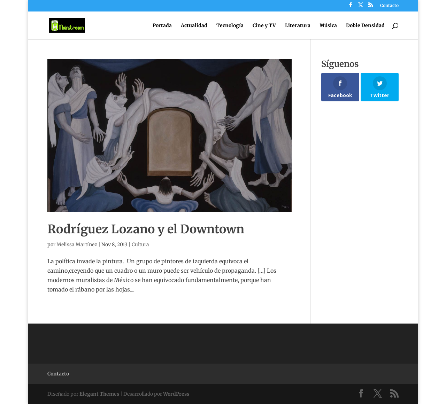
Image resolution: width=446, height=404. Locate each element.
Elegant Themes (99, 394)
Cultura (140, 244)
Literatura (297, 26)
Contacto (389, 5)
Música (328, 26)
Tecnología (230, 26)
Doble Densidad (365, 26)
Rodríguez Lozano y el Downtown (145, 229)
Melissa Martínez (76, 244)
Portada (162, 26)
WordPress (176, 394)
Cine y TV (264, 26)
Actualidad (194, 26)
